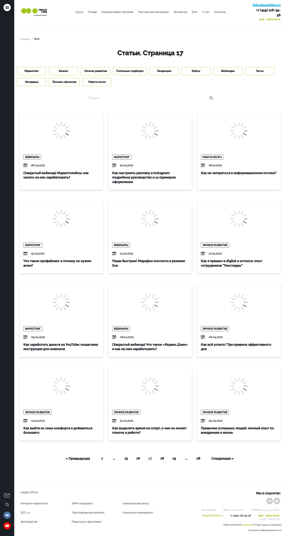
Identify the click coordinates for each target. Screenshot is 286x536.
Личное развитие (95, 71)
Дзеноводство (29, 521)
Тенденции (164, 71)
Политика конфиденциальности (264, 530)
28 (198, 458)
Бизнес (63, 71)
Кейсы (196, 71)
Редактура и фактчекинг (87, 521)
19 (174, 458)
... (114, 458)
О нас (205, 12)
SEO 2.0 (25, 512)
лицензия (247, 525)
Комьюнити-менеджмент (138, 512)
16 (138, 458)
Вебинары (228, 71)
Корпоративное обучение (117, 12)
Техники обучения (64, 82)
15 (126, 458)
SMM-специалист (82, 503)
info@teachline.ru (267, 5)
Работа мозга (97, 82)
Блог (195, 12)
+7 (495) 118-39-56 (268, 12)
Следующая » (222, 458)
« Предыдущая (78, 458)
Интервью (31, 82)
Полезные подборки (129, 71)
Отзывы (92, 12)
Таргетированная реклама (88, 512)
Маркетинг (31, 71)
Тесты (260, 71)
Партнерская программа (153, 12)
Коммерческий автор (136, 503)
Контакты (220, 12)
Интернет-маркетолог (34, 503)
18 (162, 458)
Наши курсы (29, 492)
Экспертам (180, 12)
